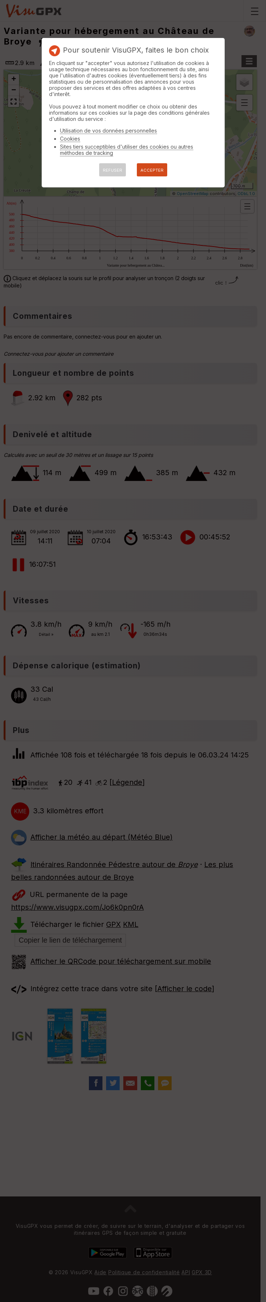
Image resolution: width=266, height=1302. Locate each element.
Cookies (70, 138)
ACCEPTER (152, 170)
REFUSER (112, 170)
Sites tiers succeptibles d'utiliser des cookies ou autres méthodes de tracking (126, 150)
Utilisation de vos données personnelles (108, 130)
